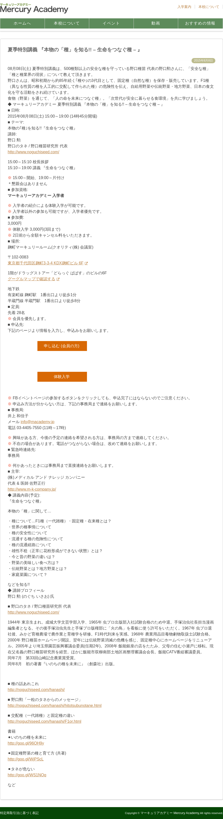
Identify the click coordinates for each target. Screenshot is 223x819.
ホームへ (22, 23)
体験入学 (62, 377)
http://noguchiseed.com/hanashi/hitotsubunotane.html (55, 705)
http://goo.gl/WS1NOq (27, 775)
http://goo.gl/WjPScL (26, 759)
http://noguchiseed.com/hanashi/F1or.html (44, 721)
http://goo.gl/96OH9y (26, 743)
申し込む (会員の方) (61, 346)
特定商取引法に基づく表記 (19, 813)
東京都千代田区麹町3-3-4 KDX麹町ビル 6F (46, 263)
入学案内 (184, 7)
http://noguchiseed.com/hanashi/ (36, 690)
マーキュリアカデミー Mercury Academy (169, 813)
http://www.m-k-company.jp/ (32, 489)
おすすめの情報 (200, 23)
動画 (155, 23)
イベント (111, 23)
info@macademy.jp (37, 422)
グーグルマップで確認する (31, 279)
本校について (208, 7)
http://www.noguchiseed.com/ (33, 152)
